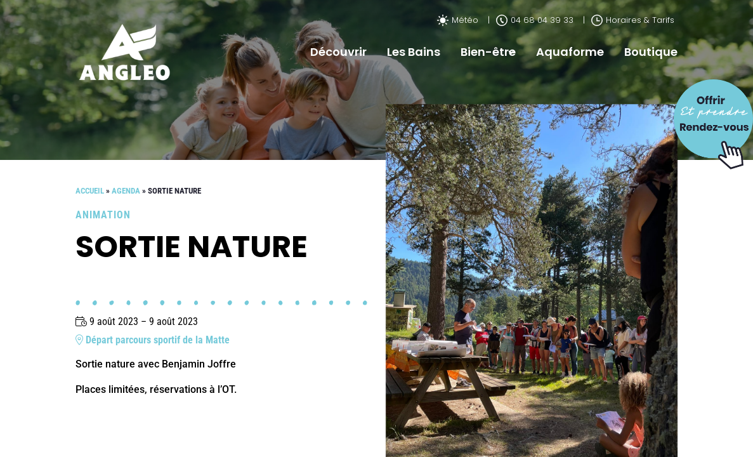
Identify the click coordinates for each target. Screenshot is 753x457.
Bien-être (488, 52)
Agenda (126, 190)
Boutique (651, 52)
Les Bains (413, 52)
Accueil (89, 190)
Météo (457, 20)
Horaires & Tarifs (632, 20)
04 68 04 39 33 (534, 20)
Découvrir (338, 52)
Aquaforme (570, 52)
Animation (103, 215)
